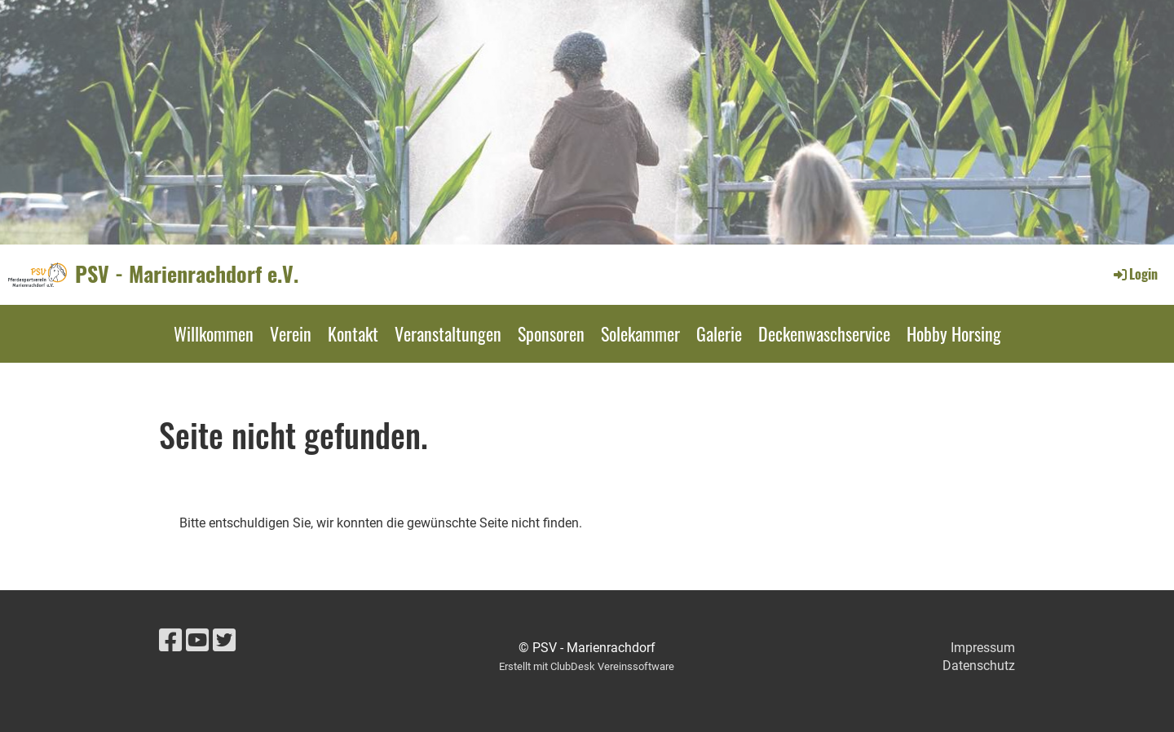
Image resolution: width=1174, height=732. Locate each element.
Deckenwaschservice (824, 333)
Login (1134, 274)
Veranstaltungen (448, 333)
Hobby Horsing (954, 333)
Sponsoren (551, 333)
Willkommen (214, 333)
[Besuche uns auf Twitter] (224, 640)
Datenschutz (978, 665)
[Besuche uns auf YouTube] (197, 640)
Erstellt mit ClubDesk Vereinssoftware (586, 666)
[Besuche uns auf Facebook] (170, 640)
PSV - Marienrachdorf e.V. (186, 274)
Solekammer (640, 333)
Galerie (719, 333)
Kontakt (353, 333)
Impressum (983, 647)
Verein (290, 333)
